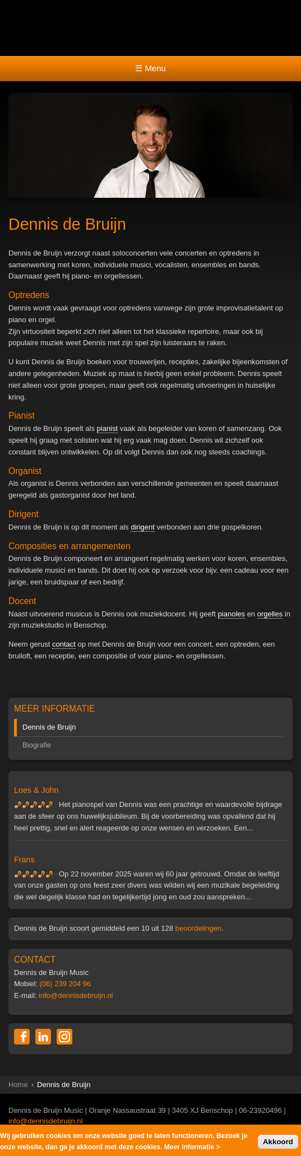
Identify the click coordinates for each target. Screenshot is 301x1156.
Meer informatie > (192, 1149)
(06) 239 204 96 (65, 983)
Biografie (36, 745)
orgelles (270, 614)
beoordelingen (198, 928)
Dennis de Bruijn (49, 727)
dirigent (143, 527)
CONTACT (34, 959)
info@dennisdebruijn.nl (76, 995)
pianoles (231, 614)
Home (18, 1084)
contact (64, 644)
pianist (107, 428)
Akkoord (278, 1143)
